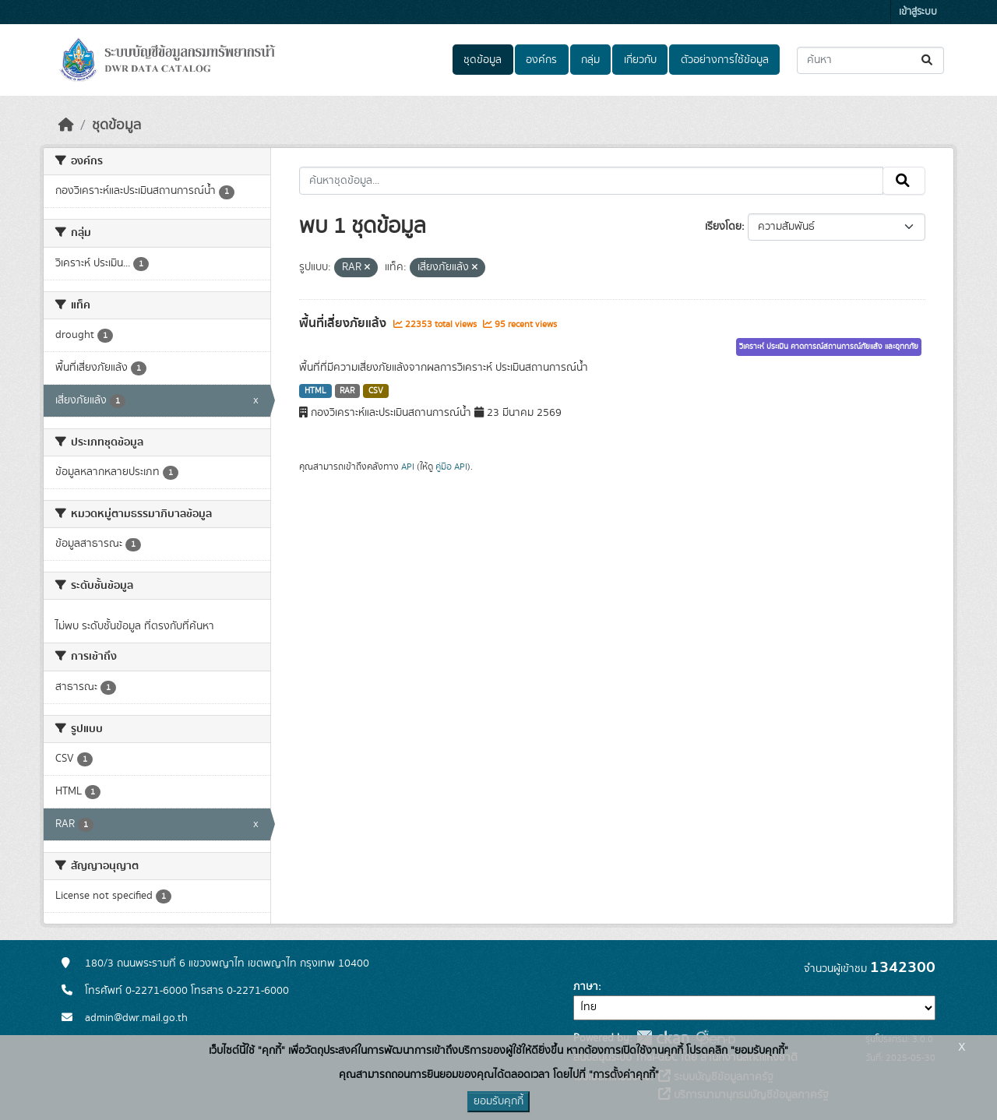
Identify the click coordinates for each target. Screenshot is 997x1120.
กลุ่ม (590, 60)
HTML (315, 391)
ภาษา (585, 987)
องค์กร (541, 60)
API (407, 467)
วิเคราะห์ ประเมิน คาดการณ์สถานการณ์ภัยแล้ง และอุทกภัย (828, 346)
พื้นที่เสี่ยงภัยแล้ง (344, 323)
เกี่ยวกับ (640, 60)
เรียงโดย (723, 226)
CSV (375, 391)
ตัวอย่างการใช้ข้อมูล (725, 60)
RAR (347, 391)
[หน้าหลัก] (66, 125)
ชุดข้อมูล (482, 60)
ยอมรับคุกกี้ (498, 1101)
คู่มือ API (451, 467)
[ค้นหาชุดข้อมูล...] (870, 60)
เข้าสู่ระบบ (918, 12)
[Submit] (928, 60)
